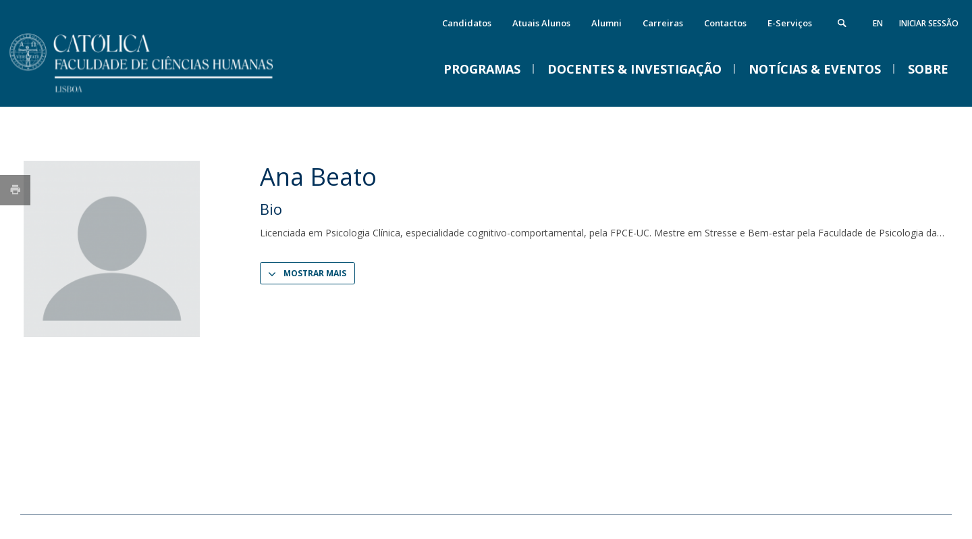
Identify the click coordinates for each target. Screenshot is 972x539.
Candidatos (466, 23)
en (878, 23)
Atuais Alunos (541, 23)
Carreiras (663, 23)
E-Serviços (789, 23)
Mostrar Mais (315, 273)
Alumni (606, 23)
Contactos (725, 23)
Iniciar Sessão (929, 23)
